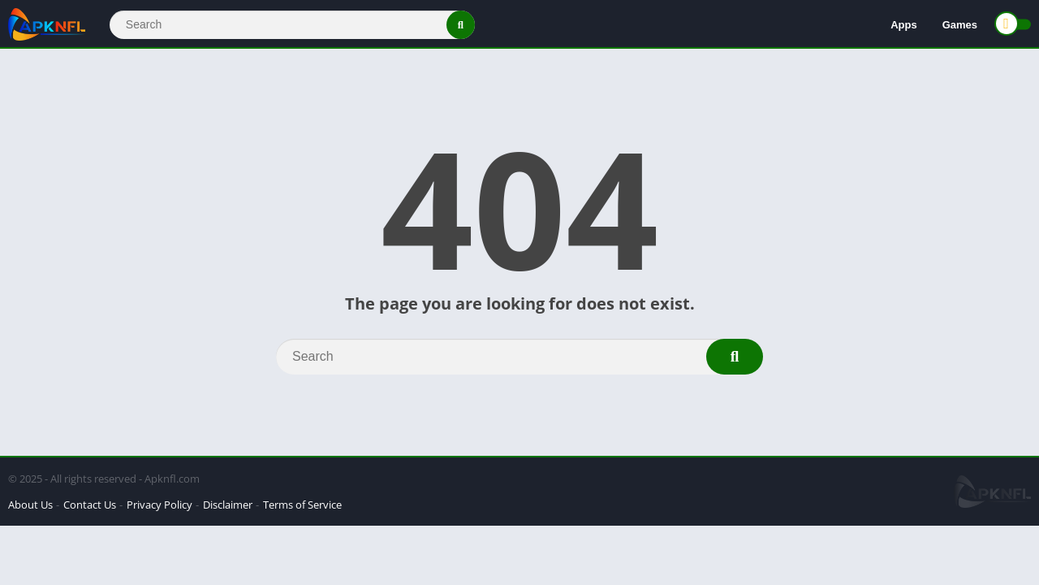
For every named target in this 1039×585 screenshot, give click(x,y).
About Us (30, 504)
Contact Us (89, 504)
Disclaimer (227, 504)
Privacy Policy (159, 504)
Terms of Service (302, 504)
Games (959, 25)
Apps (903, 25)
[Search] (292, 25)
